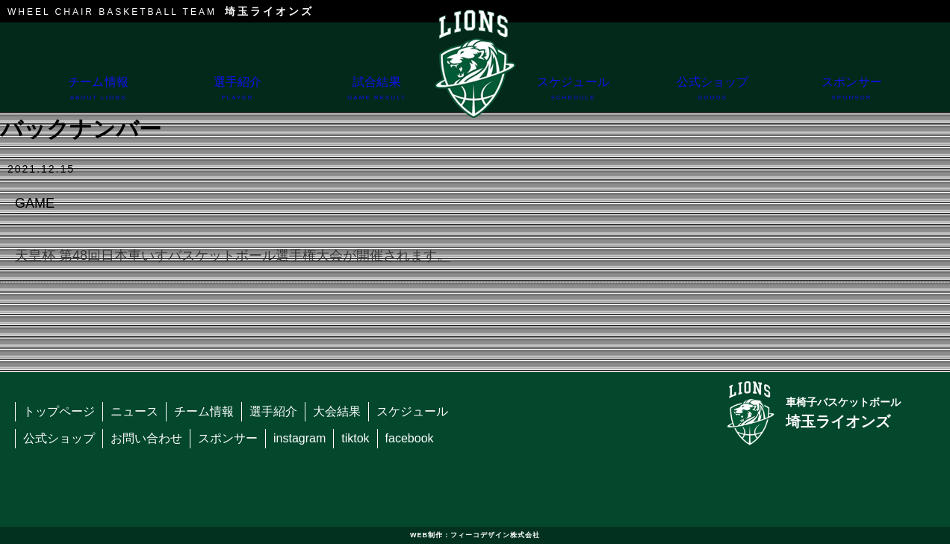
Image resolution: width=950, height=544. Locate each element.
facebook (409, 438)
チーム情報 (98, 93)
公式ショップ (713, 93)
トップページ (59, 411)
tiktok (355, 438)
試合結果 (377, 93)
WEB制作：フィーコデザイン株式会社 (475, 535)
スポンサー (852, 93)
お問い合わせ (146, 438)
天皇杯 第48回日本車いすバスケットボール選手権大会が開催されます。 (232, 255)
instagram (299, 438)
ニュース (134, 411)
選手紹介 (238, 93)
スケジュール (573, 93)
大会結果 (337, 411)
